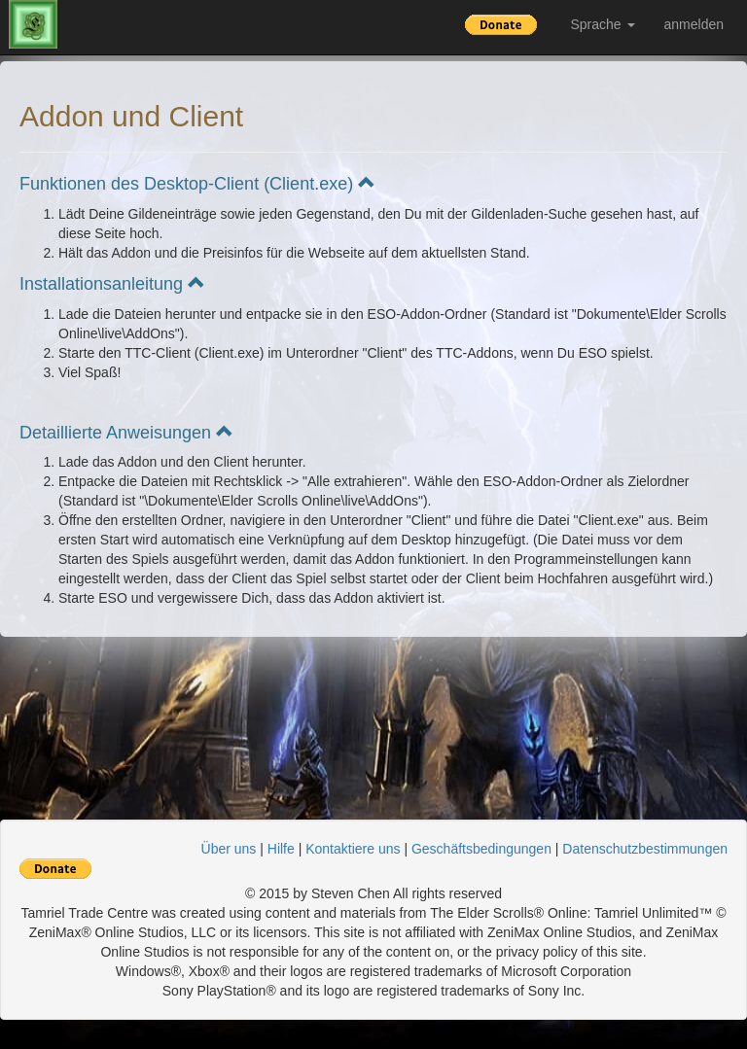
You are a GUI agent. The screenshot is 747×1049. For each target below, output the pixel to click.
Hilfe (281, 849)
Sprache (602, 24)
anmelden (694, 24)
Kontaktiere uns (352, 849)
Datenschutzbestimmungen (645, 849)
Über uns (229, 849)
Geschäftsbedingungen (481, 849)
